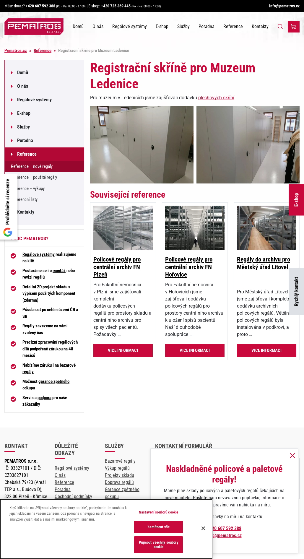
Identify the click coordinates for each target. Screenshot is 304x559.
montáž (59, 270)
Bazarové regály (120, 461)
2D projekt (46, 287)
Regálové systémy (129, 26)
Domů (78, 26)
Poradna (206, 26)
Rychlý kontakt (296, 291)
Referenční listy (24, 199)
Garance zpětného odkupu (122, 493)
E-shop (296, 200)
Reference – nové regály (32, 166)
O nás (97, 26)
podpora (44, 397)
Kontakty (260, 26)
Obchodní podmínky (73, 496)
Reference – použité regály (34, 177)
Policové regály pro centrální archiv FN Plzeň (117, 267)
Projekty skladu (119, 475)
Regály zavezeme (37, 326)
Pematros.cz (15, 50)
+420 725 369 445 (116, 6)
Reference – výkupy (28, 188)
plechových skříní (216, 97)
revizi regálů (33, 277)
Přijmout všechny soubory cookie (158, 544)
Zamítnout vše (158, 527)
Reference (233, 26)
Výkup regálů (117, 468)
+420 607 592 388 (40, 6)
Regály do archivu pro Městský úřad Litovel (263, 263)
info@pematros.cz (284, 6)
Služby (183, 26)
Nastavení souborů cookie (158, 512)
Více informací (123, 350)
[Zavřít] (203, 528)
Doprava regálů (119, 482)
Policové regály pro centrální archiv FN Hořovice (188, 267)
